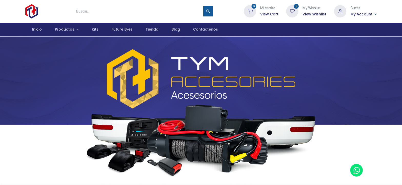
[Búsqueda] (208, 11)
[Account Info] (363, 14)
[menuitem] (36, 29)
